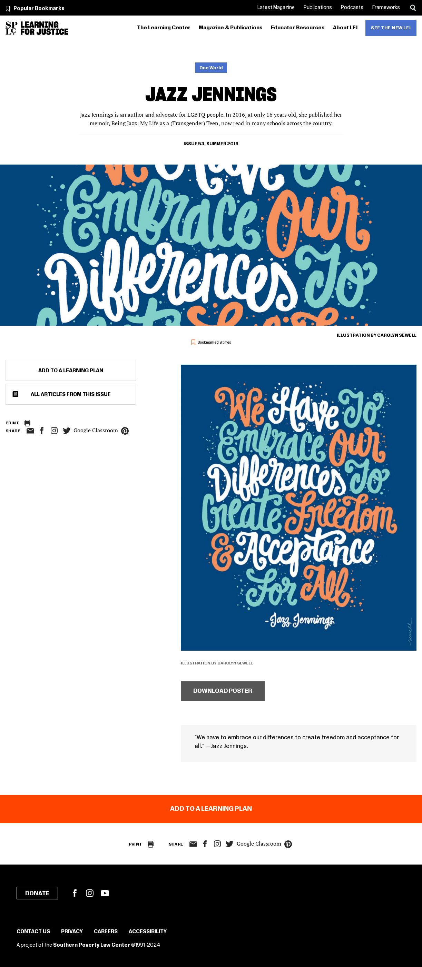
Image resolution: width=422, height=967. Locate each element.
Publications (318, 7)
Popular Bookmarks (39, 8)
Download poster (222, 691)
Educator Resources (298, 28)
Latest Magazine (276, 7)
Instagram (54, 430)
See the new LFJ (391, 28)
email (30, 431)
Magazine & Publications (231, 28)
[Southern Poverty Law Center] (12, 28)
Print (12, 423)
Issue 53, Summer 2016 (211, 144)
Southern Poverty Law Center (91, 945)
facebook (41, 430)
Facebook (74, 893)
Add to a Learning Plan (70, 370)
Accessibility (148, 931)
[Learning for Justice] (44, 28)
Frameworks (386, 7)
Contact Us (33, 931)
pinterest (124, 431)
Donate (37, 893)
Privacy (72, 931)
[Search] (412, 7)
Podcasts (352, 7)
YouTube (105, 893)
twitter (66, 430)
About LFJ (345, 28)
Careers (106, 931)
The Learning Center (163, 28)
